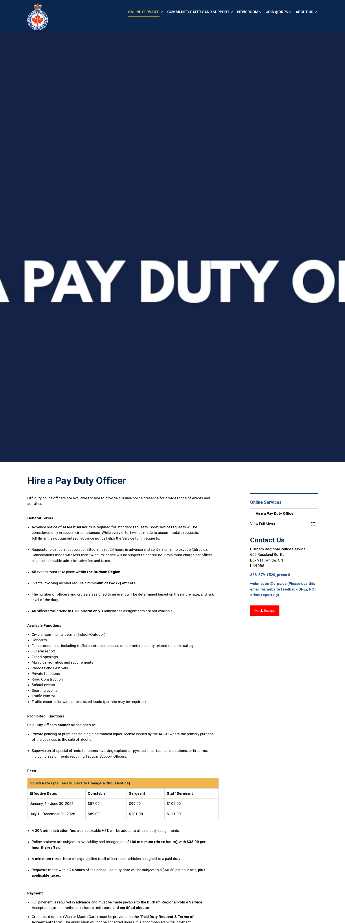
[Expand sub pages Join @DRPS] (290, 23)
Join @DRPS (277, 23)
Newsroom (247, 23)
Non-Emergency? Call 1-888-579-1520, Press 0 (267, 7)
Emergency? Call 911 (208, 7)
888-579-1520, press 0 (270, 575)
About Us (304, 23)
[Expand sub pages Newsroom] (260, 23)
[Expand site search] (313, 7)
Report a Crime (130, 7)
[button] (279, 524)
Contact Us (154, 7)
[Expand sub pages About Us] (315, 23)
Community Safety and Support (198, 23)
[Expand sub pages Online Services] (162, 23)
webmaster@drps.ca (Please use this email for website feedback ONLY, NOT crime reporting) (283, 589)
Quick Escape (176, 7)
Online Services (143, 23)
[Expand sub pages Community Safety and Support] (231, 23)
